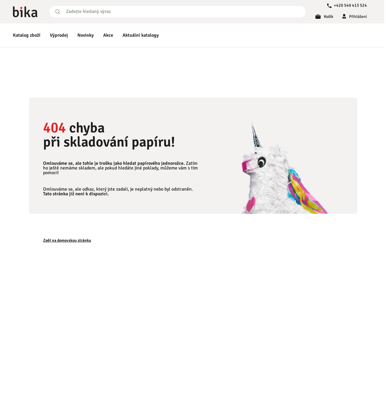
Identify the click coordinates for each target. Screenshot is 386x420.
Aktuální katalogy (141, 35)
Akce (108, 35)
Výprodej (59, 35)
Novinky (85, 35)
